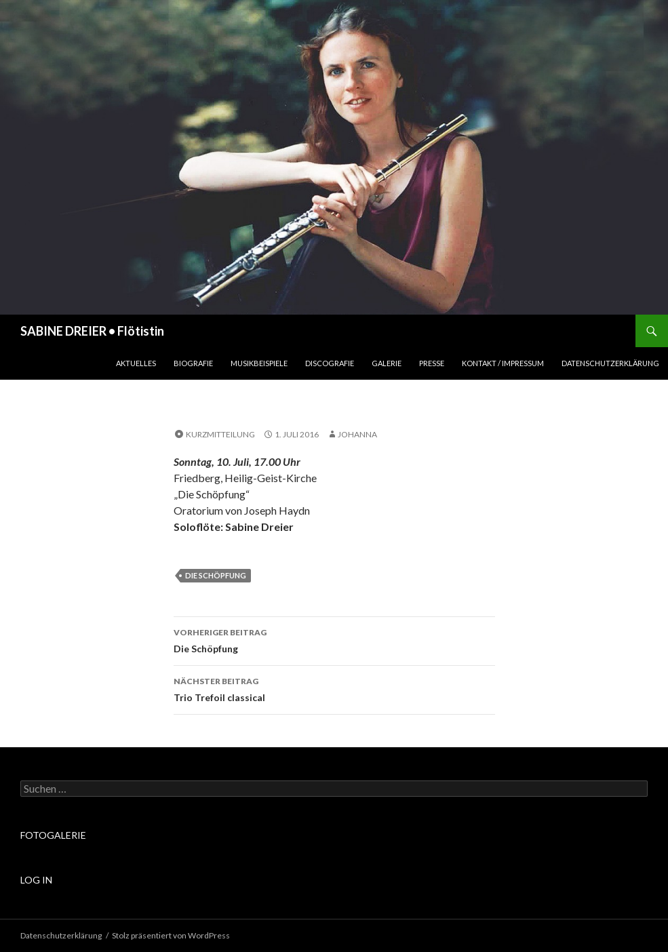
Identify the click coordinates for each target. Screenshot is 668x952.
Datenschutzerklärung (610, 363)
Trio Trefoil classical (334, 688)
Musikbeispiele (259, 363)
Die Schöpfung (215, 575)
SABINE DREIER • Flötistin (92, 330)
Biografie (193, 363)
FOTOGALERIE (53, 835)
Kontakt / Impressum (503, 363)
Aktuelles (136, 363)
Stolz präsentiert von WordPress (171, 935)
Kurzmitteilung (220, 434)
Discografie (329, 363)
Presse (431, 363)
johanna (357, 434)
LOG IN (36, 880)
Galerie (386, 363)
